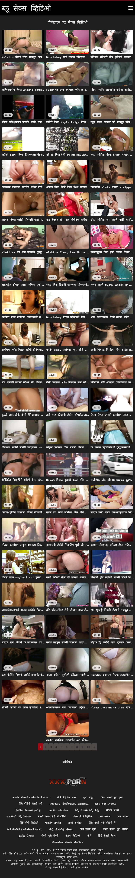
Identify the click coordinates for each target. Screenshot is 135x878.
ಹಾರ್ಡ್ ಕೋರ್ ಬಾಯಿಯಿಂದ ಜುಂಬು (31, 796)
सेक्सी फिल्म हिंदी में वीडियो (52, 816)
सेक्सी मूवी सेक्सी (50, 835)
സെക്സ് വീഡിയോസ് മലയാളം (68, 803)
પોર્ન (89, 835)
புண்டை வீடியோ (57, 809)
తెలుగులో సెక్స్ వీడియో (18, 816)
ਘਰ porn (123, 816)
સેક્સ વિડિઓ (73, 835)
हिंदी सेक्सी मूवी (89, 829)
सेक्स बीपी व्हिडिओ (83, 816)
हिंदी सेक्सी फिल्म (107, 835)
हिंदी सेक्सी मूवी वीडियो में (102, 822)
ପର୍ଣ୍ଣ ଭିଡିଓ (112, 809)
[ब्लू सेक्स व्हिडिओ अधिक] (130, 8)
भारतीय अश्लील (53, 822)
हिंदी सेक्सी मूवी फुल (112, 796)
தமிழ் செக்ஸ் (26, 835)
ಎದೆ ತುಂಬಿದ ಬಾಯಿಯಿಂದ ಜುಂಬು (24, 829)
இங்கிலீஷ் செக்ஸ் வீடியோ (67, 842)
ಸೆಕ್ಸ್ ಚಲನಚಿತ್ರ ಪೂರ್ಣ (62, 829)
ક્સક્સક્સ (105, 816)
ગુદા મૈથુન (89, 796)
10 (88, 747)
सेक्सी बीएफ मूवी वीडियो (117, 829)
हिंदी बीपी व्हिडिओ (28, 822)
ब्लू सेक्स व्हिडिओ (58, 867)
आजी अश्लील (75, 822)
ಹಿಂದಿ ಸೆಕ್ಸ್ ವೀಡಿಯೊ (106, 803)
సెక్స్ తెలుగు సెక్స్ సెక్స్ (87, 809)
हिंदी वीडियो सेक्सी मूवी (30, 803)
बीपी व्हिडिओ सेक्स (67, 796)
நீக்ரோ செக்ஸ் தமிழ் (28, 809)
